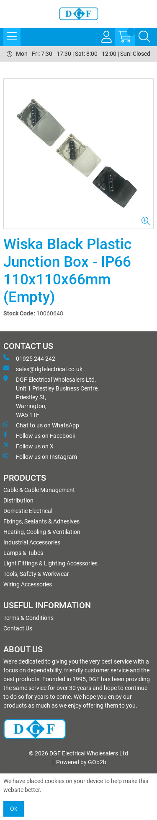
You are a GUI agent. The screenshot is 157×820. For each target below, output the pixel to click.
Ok (13, 808)
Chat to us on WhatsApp (41, 425)
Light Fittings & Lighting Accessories (50, 563)
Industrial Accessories (31, 542)
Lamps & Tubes (23, 552)
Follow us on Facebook (39, 435)
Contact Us (17, 628)
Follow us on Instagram (40, 456)
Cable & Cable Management (39, 490)
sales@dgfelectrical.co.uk (42, 368)
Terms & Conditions (28, 617)
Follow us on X (28, 446)
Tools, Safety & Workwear (36, 573)
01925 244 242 (29, 358)
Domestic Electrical (27, 511)
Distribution (18, 500)
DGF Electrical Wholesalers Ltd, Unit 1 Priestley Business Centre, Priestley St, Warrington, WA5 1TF (51, 396)
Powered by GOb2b (81, 762)
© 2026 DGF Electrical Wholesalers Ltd (78, 753)
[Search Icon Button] (144, 37)
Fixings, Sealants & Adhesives (41, 521)
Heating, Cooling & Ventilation (41, 531)
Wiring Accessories (27, 584)
